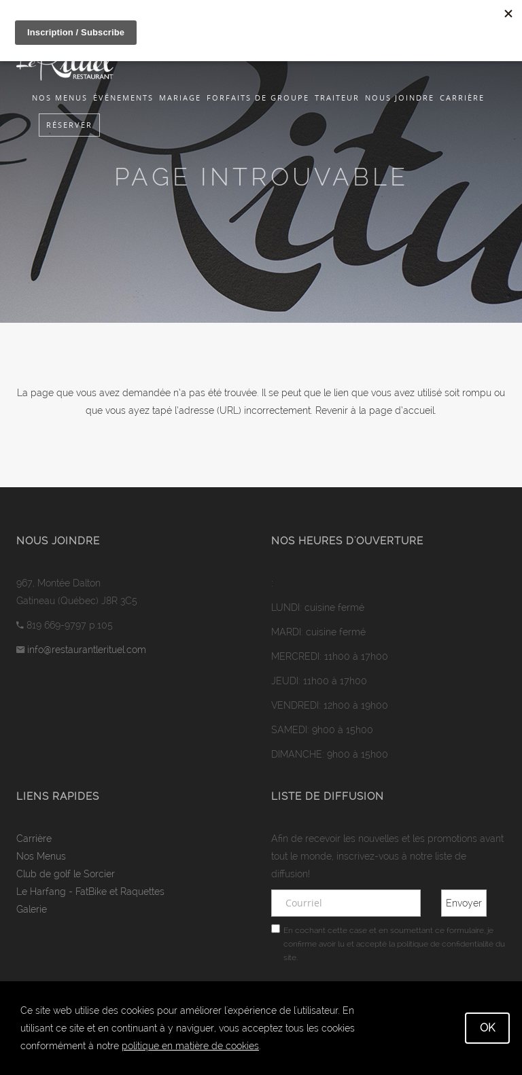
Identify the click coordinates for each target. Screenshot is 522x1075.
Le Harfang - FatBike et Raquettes (90, 891)
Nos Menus (60, 97)
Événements (123, 97)
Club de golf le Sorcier (65, 873)
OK (487, 1027)
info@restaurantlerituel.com (86, 649)
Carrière (462, 97)
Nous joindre (399, 97)
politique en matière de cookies (190, 1045)
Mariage (180, 97)
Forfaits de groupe (258, 97)
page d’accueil (401, 410)
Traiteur (337, 97)
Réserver (69, 125)
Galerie (31, 909)
